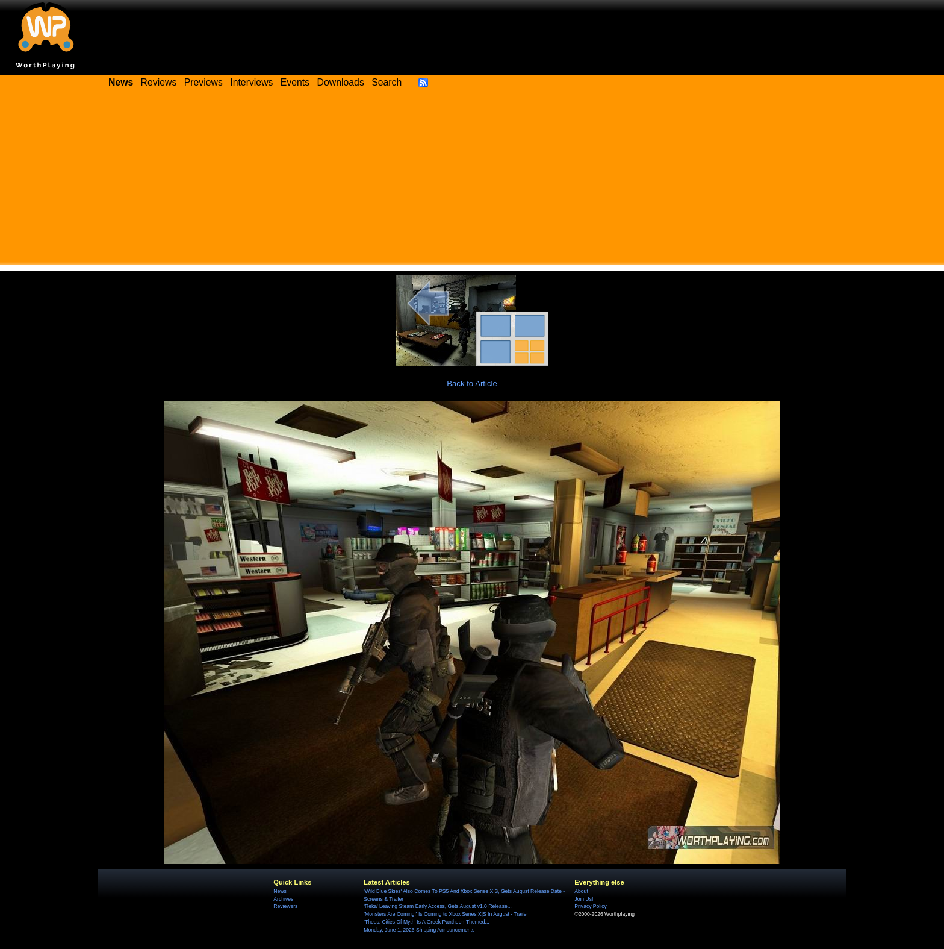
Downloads (340, 82)
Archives (283, 899)
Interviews (251, 82)
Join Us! (583, 899)
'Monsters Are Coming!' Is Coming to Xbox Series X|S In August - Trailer (446, 914)
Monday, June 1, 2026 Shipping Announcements (419, 930)
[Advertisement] (472, 180)
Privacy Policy (590, 906)
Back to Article (472, 383)
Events (295, 82)
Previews (203, 82)
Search (386, 82)
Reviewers (285, 906)
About (581, 891)
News (279, 891)
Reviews (159, 82)
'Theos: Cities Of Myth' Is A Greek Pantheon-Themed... (426, 922)
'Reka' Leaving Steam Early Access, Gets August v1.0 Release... (438, 906)
